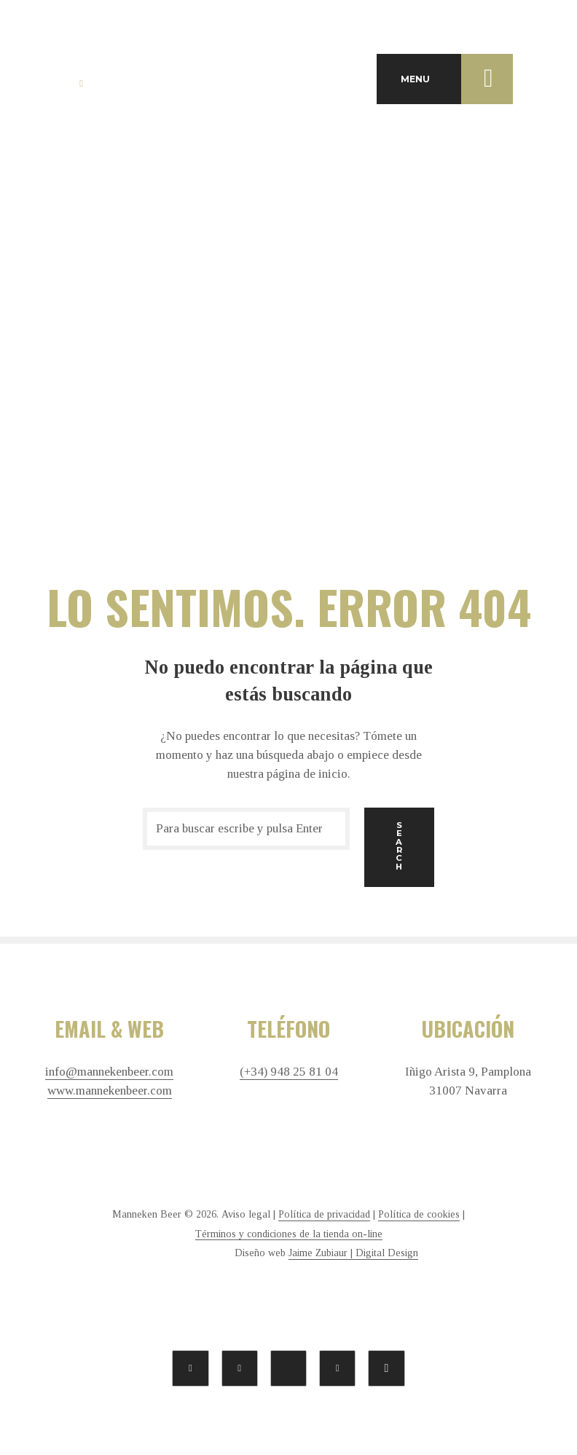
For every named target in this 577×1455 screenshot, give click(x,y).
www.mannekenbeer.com (109, 1090)
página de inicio (307, 774)
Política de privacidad (324, 1214)
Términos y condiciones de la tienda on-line (288, 1234)
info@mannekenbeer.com (109, 1072)
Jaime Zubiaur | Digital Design (353, 1252)
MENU (457, 78)
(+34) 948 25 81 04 (289, 1072)
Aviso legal (245, 1214)
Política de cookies (419, 1214)
